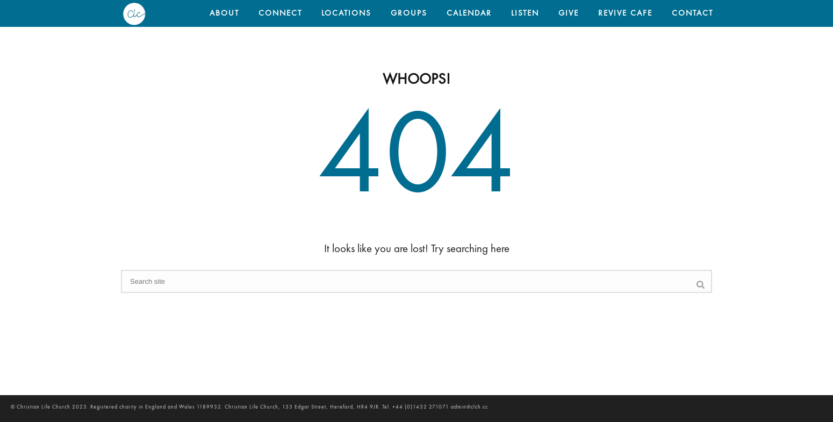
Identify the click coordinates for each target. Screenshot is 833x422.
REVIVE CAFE (625, 14)
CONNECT (280, 14)
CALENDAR (469, 14)
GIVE (568, 14)
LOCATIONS (346, 14)
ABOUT (224, 14)
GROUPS (409, 14)
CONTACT (692, 14)
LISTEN (525, 14)
